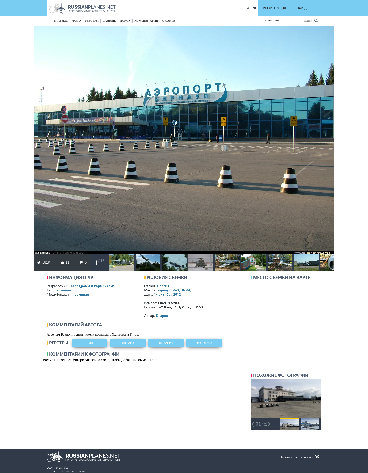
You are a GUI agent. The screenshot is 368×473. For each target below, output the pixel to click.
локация (166, 343)
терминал (62, 290)
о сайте (168, 20)
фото (76, 20)
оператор (128, 343)
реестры (92, 20)
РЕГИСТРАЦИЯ (274, 8)
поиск (125, 20)
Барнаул (174, 290)
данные (109, 20)
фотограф (204, 343)
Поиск (311, 20)
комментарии (146, 20)
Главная (61, 20)
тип (90, 343)
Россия (163, 286)
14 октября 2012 (167, 294)
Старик (162, 315)
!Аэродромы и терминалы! (91, 286)
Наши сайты (273, 20)
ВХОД (302, 8)
